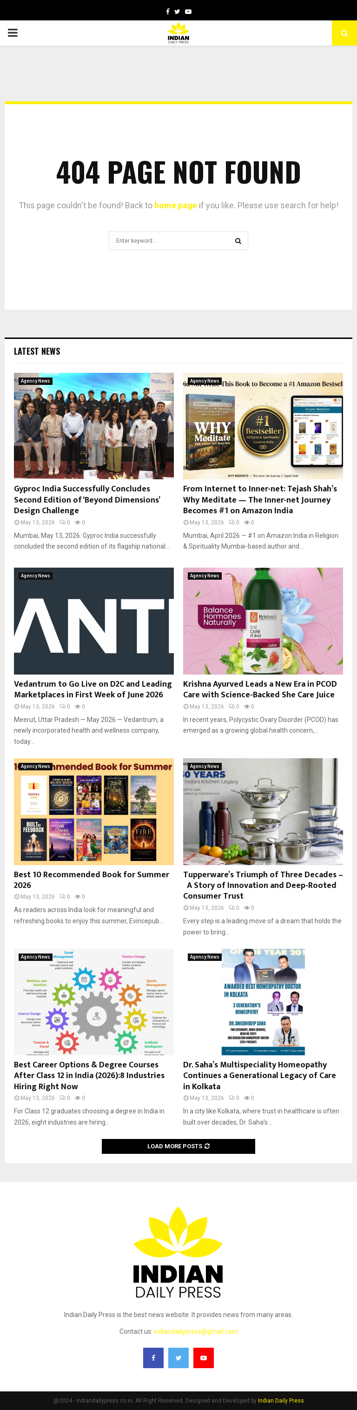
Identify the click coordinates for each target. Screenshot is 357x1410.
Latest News (37, 351)
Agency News (35, 381)
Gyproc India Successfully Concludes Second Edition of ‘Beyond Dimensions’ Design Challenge (86, 500)
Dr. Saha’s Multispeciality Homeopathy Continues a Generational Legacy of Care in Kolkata (259, 1076)
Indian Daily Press (281, 1400)
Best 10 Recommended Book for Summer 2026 (91, 880)
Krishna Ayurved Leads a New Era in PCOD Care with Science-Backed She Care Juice (260, 689)
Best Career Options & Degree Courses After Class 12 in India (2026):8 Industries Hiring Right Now (89, 1076)
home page (175, 205)
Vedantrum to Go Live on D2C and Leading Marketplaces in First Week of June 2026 (93, 689)
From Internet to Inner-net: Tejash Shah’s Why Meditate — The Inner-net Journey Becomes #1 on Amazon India (260, 500)
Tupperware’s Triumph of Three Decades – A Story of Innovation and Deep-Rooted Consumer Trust (263, 886)
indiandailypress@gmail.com (196, 1331)
